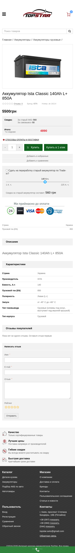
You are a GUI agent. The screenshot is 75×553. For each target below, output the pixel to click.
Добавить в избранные (37, 156)
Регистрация (8, 516)
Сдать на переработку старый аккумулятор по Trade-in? (36, 172)
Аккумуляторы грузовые (47, 39)
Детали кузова (9, 477)
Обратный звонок (11, 526)
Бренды (44, 486)
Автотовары (8, 491)
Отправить (11, 416)
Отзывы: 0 (18, 104)
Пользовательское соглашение (56, 496)
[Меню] (4, 14)
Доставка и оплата (49, 482)
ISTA (35, 104)
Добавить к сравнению (37, 160)
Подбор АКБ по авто (12, 486)
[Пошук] (69, 31)
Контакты (44, 491)
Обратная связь (48, 536)
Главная (7, 39)
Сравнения (8, 521)
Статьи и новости (49, 500)
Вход (4, 512)
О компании (46, 477)
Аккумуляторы (22, 39)
